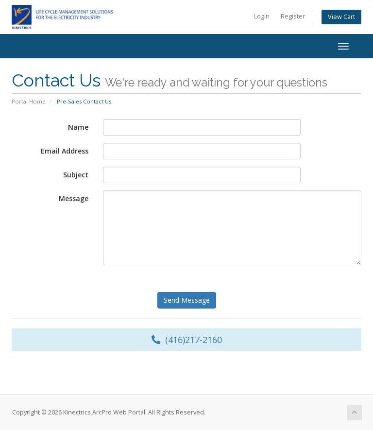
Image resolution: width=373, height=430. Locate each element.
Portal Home (29, 101)
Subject (75, 174)
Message (73, 198)
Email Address (64, 150)
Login (262, 16)
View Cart (341, 17)
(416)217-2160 (187, 339)
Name (78, 127)
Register (293, 16)
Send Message (187, 300)
